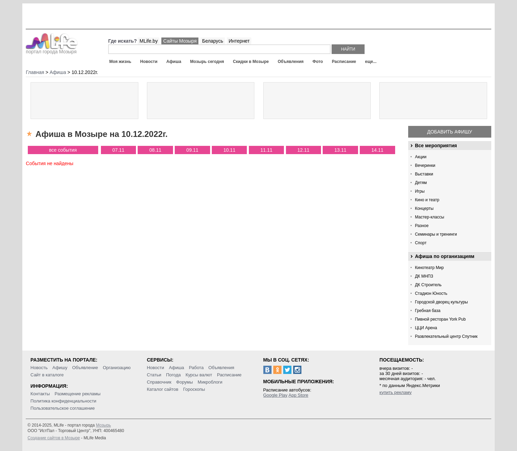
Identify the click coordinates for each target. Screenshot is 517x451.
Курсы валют (198, 374)
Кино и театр (427, 199)
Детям (421, 182)
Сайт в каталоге (47, 374)
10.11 (229, 150)
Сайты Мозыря (179, 41)
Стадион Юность (431, 293)
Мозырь (103, 425)
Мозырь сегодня (207, 61)
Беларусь (212, 41)
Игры (420, 191)
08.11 (155, 150)
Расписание (344, 61)
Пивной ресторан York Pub (440, 319)
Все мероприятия (436, 145)
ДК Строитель (428, 284)
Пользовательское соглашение (63, 408)
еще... (370, 61)
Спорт (421, 242)
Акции (421, 156)
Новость (39, 367)
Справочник (159, 382)
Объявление (85, 367)
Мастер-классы (429, 217)
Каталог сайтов (163, 389)
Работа (196, 367)
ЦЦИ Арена (426, 327)
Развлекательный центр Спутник (446, 336)
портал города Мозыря (52, 49)
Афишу (60, 367)
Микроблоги (210, 382)
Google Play (275, 395)
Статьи (154, 374)
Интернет (239, 41)
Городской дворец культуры (441, 302)
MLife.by (148, 41)
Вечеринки (425, 165)
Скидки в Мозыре (250, 61)
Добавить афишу (449, 132)
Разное (422, 225)
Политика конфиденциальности (63, 401)
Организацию (116, 367)
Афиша (173, 61)
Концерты (424, 208)
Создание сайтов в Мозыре (53, 438)
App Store (298, 395)
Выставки (424, 174)
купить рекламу (395, 392)
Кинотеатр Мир (429, 267)
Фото (317, 61)
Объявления (290, 61)
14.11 (377, 150)
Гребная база (427, 310)
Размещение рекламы (78, 393)
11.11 (266, 150)
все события (63, 150)
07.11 (118, 150)
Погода (173, 374)
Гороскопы (194, 389)
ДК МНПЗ (424, 276)
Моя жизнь (120, 61)
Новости (148, 61)
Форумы (184, 382)
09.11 (192, 150)
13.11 (340, 150)
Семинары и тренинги (436, 234)
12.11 (303, 150)
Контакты (40, 393)
